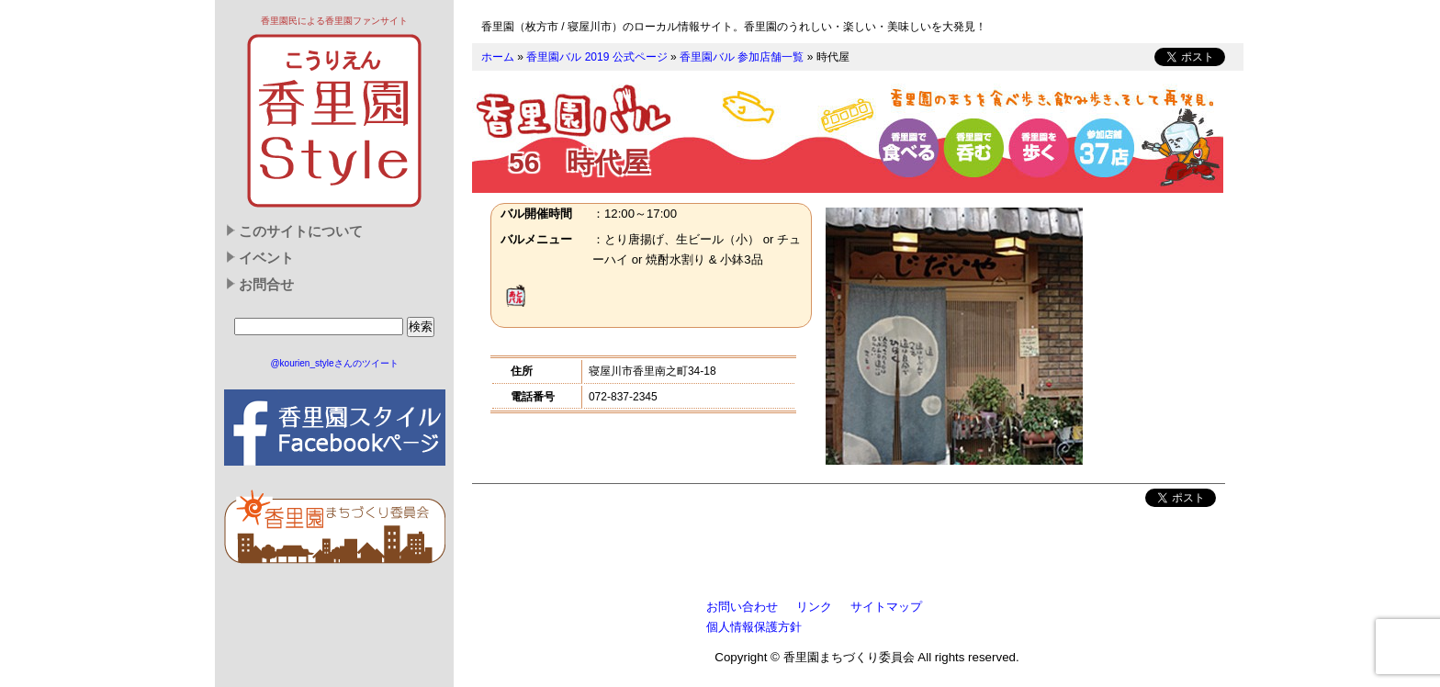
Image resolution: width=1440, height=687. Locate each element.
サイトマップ (886, 607)
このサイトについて (301, 231)
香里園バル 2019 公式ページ (596, 57)
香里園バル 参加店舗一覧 (742, 57)
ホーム (497, 57)
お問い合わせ (742, 607)
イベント (266, 258)
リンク (814, 607)
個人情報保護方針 (754, 627)
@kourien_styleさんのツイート (334, 363)
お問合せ (266, 284)
